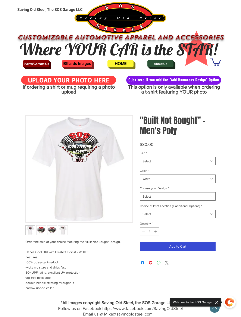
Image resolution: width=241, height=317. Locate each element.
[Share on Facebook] (142, 262)
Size (143, 153)
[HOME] (120, 63)
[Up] (215, 308)
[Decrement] (143, 231)
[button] (215, 61)
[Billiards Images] (77, 63)
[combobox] (178, 161)
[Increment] (156, 231)
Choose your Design (154, 188)
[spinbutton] (149, 231)
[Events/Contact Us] (36, 63)
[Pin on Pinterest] (150, 262)
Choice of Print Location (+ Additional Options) (171, 206)
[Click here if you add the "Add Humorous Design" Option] (173, 80)
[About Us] (160, 63)
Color (144, 170)
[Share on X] (166, 262)
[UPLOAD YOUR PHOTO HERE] (68, 80)
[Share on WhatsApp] (158, 262)
